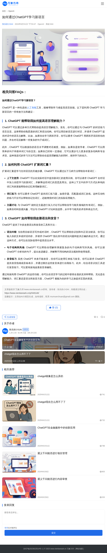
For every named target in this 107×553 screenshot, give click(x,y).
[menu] (102, 3)
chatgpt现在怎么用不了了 (51, 402)
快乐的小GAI (7, 24)
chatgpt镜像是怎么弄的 (50, 376)
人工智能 (31, 107)
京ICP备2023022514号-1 (33, 549)
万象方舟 (70, 549)
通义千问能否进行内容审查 (52, 479)
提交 (54, 533)
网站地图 (79, 549)
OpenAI (41, 24)
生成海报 (9, 317)
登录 (6, 528)
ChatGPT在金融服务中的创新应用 (56, 427)
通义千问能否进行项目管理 (52, 453)
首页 (4, 11)
